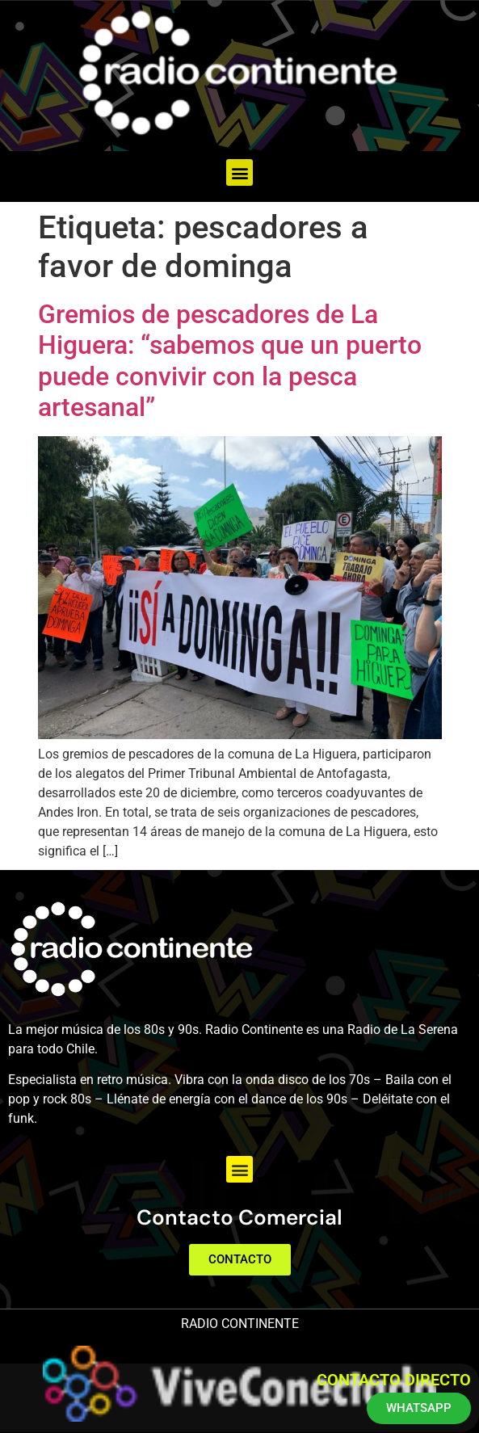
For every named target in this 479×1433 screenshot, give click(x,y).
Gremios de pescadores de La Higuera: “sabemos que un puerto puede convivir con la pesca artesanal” (230, 360)
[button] (239, 172)
